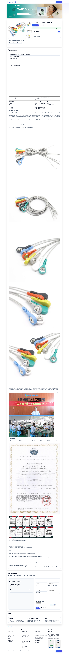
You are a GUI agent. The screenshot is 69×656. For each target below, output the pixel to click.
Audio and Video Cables (25, 636)
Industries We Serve (11, 635)
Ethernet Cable (24, 640)
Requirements (38, 592)
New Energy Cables (24, 631)
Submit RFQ (38, 607)
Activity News (10, 642)
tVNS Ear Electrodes (37, 643)
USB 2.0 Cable (23, 647)
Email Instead (43, 607)
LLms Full (31, 650)
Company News (10, 640)
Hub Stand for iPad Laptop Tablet (39, 638)
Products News (10, 641)
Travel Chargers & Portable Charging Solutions (41, 632)
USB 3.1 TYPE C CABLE (25, 646)
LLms (29, 650)
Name (37, 581)
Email (37, 585)
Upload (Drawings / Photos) (40, 601)
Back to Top (53, 650)
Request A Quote (35, 25)
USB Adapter (23, 637)
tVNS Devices (37, 642)
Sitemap (27, 650)
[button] (60, 11)
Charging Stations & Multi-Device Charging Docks (41, 636)
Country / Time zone (52, 585)
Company (51, 581)
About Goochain (10, 631)
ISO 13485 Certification (11, 632)
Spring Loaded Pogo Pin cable (26, 641)
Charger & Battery (37, 631)
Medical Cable (23, 645)
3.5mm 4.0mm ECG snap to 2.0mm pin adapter (15, 42)
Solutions (9, 636)
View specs (41, 25)
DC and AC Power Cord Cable (25, 635)
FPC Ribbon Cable (24, 642)
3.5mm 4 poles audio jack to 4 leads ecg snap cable (16, 40)
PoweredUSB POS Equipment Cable (26, 632)
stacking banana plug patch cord (14, 44)
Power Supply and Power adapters (39, 637)
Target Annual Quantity (53, 588)
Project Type (37, 588)
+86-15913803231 (51, 631)
